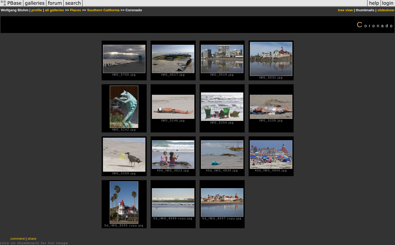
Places (75, 10)
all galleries (54, 10)
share (32, 239)
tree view (345, 10)
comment (17, 239)
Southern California (103, 10)
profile (36, 10)
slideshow (385, 10)
